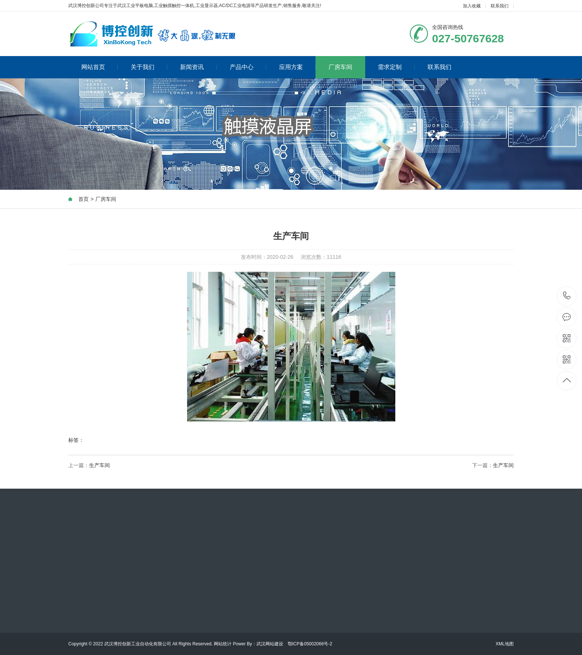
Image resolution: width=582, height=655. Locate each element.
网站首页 (99, 67)
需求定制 (396, 67)
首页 (83, 199)
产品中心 (248, 67)
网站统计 (223, 643)
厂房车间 (340, 67)
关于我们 (149, 67)
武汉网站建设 (269, 643)
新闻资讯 (198, 67)
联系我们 (500, 6)
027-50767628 (567, 296)
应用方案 (297, 67)
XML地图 (505, 643)
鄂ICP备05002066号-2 (310, 643)
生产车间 (99, 466)
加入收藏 (472, 6)
